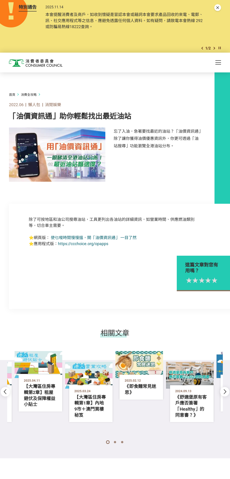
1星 (203, 284)
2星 (210, 284)
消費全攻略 (29, 99)
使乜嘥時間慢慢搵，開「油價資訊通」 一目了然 (94, 241)
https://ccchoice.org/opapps (83, 248)
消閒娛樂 (53, 109)
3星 (216, 284)
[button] (202, 51)
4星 (222, 284)
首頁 (12, 99)
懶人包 (34, 109)
